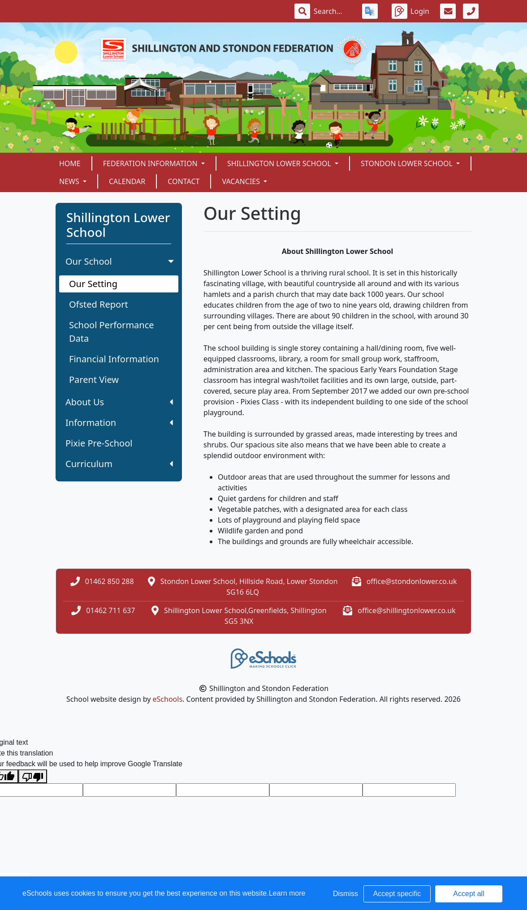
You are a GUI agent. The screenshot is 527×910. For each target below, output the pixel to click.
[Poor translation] (32, 776)
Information (119, 422)
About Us (119, 402)
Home (70, 163)
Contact (183, 181)
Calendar (127, 181)
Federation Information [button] (151, 163)
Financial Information (114, 359)
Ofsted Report (98, 304)
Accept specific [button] (397, 893)
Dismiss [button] (345, 893)
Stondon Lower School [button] (407, 163)
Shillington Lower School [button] (280, 163)
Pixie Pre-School (98, 443)
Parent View (94, 379)
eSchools (168, 699)
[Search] (332, 11)
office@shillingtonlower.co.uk (407, 610)
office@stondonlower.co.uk (412, 581)
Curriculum (119, 464)
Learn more (287, 893)
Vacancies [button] (242, 181)
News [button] (70, 181)
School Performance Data (111, 331)
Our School (120, 261)
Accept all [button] (468, 893)
